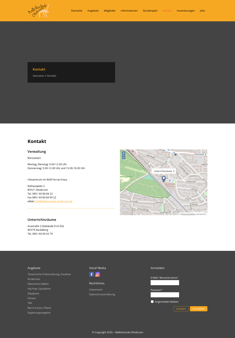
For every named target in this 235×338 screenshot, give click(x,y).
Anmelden (199, 308)
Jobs (202, 10)
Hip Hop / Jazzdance (39, 288)
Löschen (181, 308)
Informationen (129, 10)
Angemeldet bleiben (166, 301)
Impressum (96, 289)
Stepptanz (33, 293)
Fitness (32, 298)
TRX (30, 303)
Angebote (93, 10)
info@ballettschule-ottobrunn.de (53, 201)
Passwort (157, 290)
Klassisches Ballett (38, 283)
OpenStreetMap (188, 214)
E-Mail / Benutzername (165, 277)
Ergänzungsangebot (39, 312)
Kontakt (167, 10)
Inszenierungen (186, 10)
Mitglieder (110, 10)
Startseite (76, 10)
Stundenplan (150, 10)
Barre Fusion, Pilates (39, 307)
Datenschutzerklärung (102, 294)
